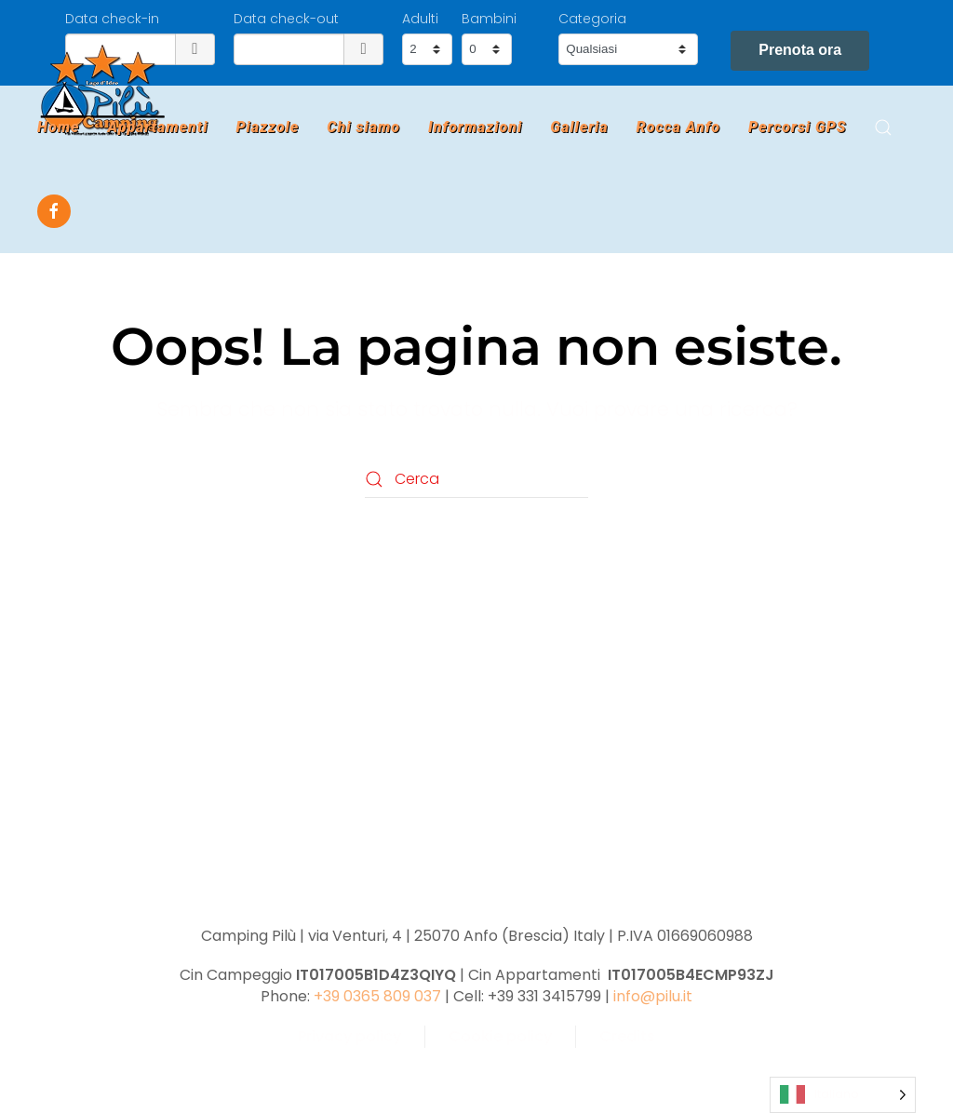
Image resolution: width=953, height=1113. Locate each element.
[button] (883, 127)
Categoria (592, 18)
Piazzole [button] (267, 127)
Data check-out (286, 18)
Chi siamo (363, 127)
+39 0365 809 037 (377, 996)
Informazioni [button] (475, 127)
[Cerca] (476, 479)
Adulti (420, 18)
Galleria (579, 127)
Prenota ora (799, 50)
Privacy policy (349, 1036)
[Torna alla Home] (102, 90)
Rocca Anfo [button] (678, 127)
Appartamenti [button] (157, 127)
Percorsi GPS (797, 127)
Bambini (489, 18)
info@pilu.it (652, 996)
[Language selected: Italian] (843, 1095)
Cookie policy (500, 1036)
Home (58, 127)
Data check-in (112, 18)
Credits (627, 1036)
